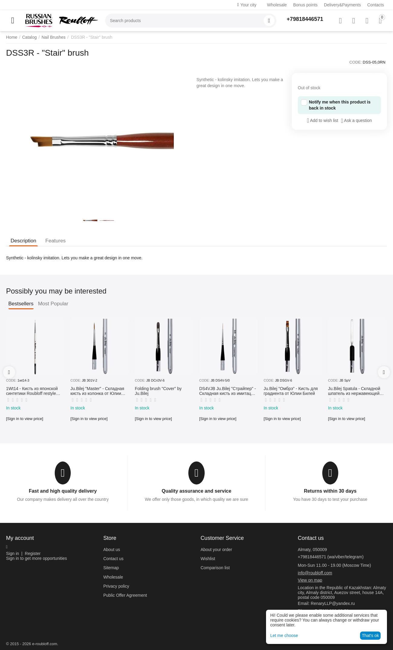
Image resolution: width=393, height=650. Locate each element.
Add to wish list (322, 120)
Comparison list (214, 567)
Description (23, 241)
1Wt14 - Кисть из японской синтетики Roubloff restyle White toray (32, 391)
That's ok (370, 635)
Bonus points (305, 4)
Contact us (113, 558)
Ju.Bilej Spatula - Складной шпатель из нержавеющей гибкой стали (354, 391)
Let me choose (284, 635)
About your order (216, 549)
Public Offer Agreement (125, 595)
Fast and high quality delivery (63, 491)
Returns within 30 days (330, 491)
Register (33, 553)
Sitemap (111, 567)
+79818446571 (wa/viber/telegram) (331, 556)
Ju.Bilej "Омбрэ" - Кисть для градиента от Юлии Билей (291, 391)
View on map (310, 580)
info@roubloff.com (315, 572)
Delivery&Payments (342, 4)
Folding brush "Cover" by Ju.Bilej (158, 391)
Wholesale (277, 4)
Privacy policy (116, 586)
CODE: (355, 62)
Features (55, 241)
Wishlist (207, 558)
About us (111, 549)
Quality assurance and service (196, 491)
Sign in (12, 553)
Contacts (375, 4)
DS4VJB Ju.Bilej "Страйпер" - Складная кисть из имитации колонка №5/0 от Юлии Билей (227, 391)
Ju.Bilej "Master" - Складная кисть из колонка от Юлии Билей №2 (97, 391)
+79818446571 (305, 19)
